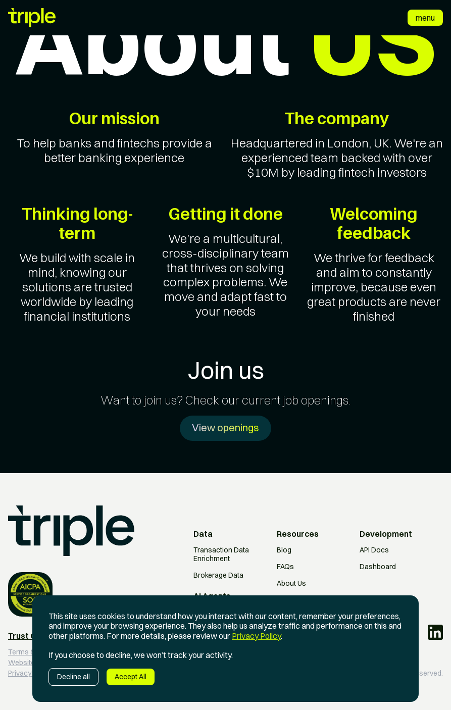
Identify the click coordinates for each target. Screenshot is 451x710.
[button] (425, 18)
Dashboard (378, 567)
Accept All (130, 676)
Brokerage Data (218, 575)
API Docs (374, 550)
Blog (284, 550)
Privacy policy (30, 673)
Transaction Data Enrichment (221, 554)
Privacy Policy (256, 636)
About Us (291, 583)
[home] (32, 17)
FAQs (285, 567)
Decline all (73, 676)
